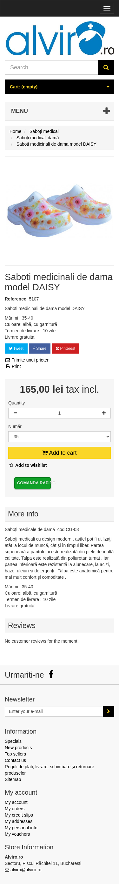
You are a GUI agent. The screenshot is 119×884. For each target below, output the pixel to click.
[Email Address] (54, 711)
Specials (13, 741)
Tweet (16, 348)
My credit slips (19, 815)
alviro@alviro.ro (25, 869)
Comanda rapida (34, 482)
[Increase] (104, 413)
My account (16, 802)
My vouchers (17, 834)
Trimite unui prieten (27, 360)
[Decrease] (15, 413)
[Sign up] (108, 711)
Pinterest (65, 348)
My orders (14, 808)
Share (39, 348)
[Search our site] (51, 67)
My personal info (21, 827)
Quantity (16, 402)
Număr (15, 426)
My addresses (18, 821)
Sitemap (13, 779)
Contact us (15, 760)
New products (18, 747)
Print (13, 366)
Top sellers (15, 753)
